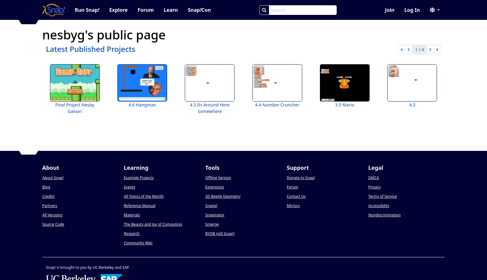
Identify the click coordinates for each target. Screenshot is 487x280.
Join (389, 10)
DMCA (373, 177)
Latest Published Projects (90, 49)
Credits (48, 196)
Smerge (212, 224)
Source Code (53, 224)
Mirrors (293, 205)
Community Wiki (138, 243)
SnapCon (199, 10)
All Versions (52, 215)
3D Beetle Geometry (223, 196)
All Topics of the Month (144, 196)
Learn (171, 10)
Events (129, 187)
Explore (118, 10)
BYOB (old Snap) (219, 233)
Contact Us (296, 196)
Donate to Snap (301, 177)
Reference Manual (139, 205)
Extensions (214, 187)
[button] (434, 10)
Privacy (374, 187)
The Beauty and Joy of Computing (153, 224)
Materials (132, 215)
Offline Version (218, 177)
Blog (46, 187)
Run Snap (87, 10)
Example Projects (138, 177)
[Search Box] (303, 10)
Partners (49, 205)
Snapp (211, 205)
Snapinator (215, 215)
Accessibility (378, 205)
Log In (412, 10)
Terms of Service (382, 196)
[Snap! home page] (53, 10)
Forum (146, 10)
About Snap (52, 177)
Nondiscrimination (384, 215)
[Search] (264, 10)
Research (131, 233)
